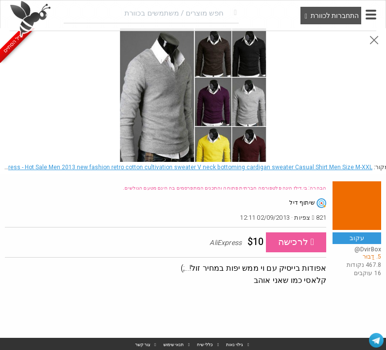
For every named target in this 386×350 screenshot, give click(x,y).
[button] (371, 14)
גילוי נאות (234, 345)
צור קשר (142, 345)
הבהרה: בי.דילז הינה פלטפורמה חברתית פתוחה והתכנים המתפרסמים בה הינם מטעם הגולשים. (224, 188)
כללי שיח (205, 345)
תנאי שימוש (173, 345)
